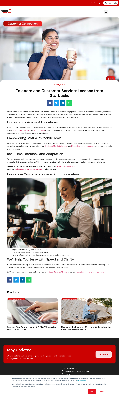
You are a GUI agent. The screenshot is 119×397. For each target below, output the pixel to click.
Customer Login (111, 3)
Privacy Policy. (81, 380)
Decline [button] (102, 391)
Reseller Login (96, 3)
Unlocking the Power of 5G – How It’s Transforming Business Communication (86, 328)
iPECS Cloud (39, 130)
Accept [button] (92, 391)
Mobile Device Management (83, 146)
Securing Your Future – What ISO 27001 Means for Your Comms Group (31, 328)
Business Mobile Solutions (56, 146)
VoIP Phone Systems (21, 130)
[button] (106, 12)
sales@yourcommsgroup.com (29, 169)
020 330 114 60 (70, 368)
